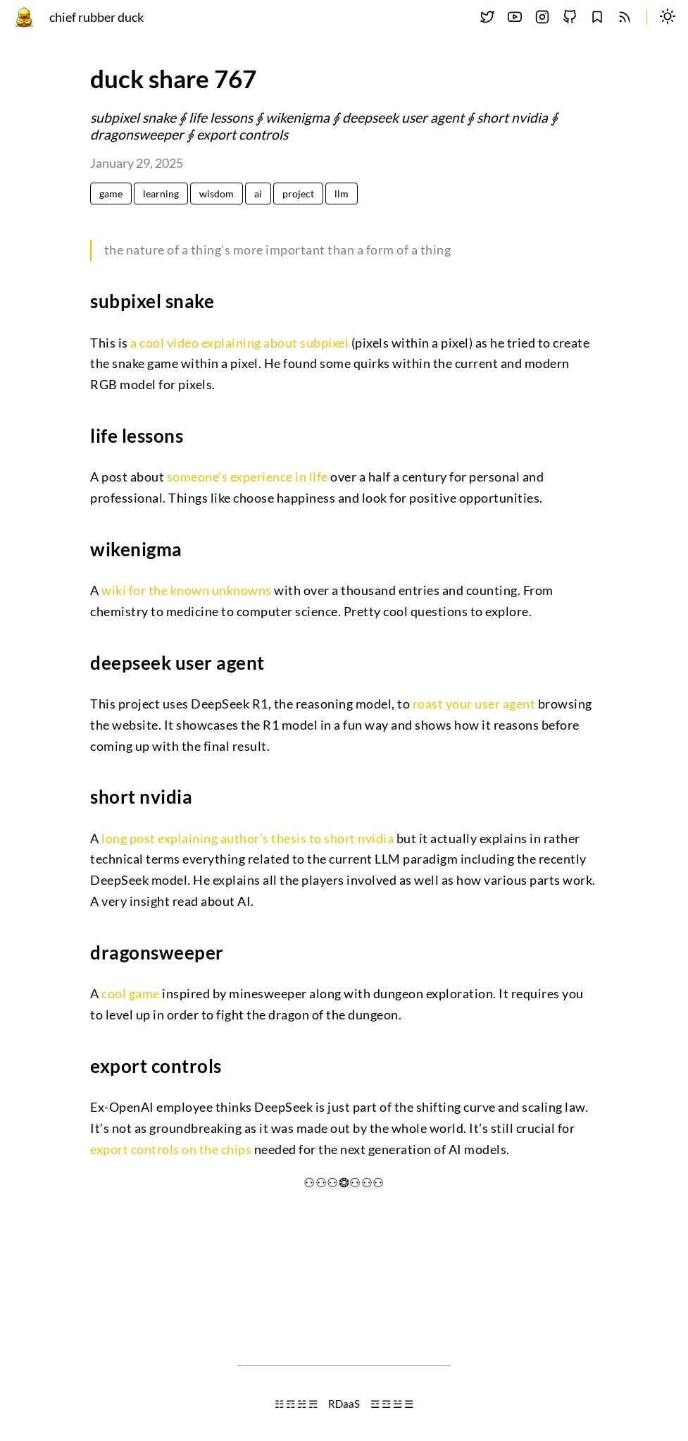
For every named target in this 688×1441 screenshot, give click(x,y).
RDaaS (344, 1403)
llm (341, 194)
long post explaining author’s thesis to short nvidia (247, 838)
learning (161, 194)
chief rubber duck (96, 17)
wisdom (216, 194)
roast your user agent (474, 704)
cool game (130, 993)
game (111, 194)
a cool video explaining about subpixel (239, 343)
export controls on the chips (170, 1149)
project (298, 194)
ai (258, 194)
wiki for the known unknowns (186, 590)
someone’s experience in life (247, 477)
